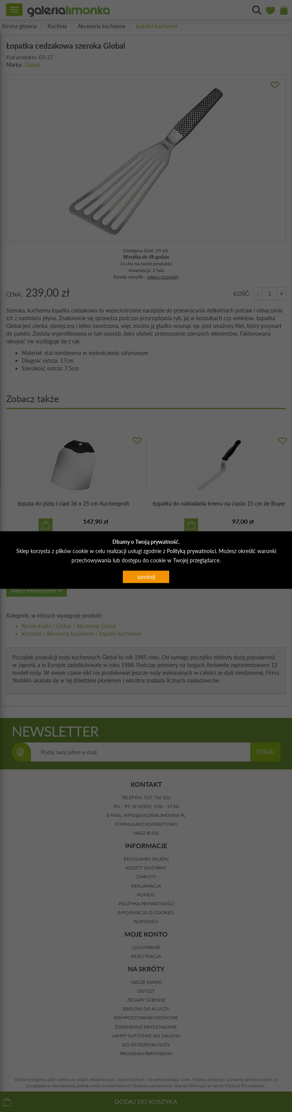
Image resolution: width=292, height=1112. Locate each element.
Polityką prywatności (191, 550)
